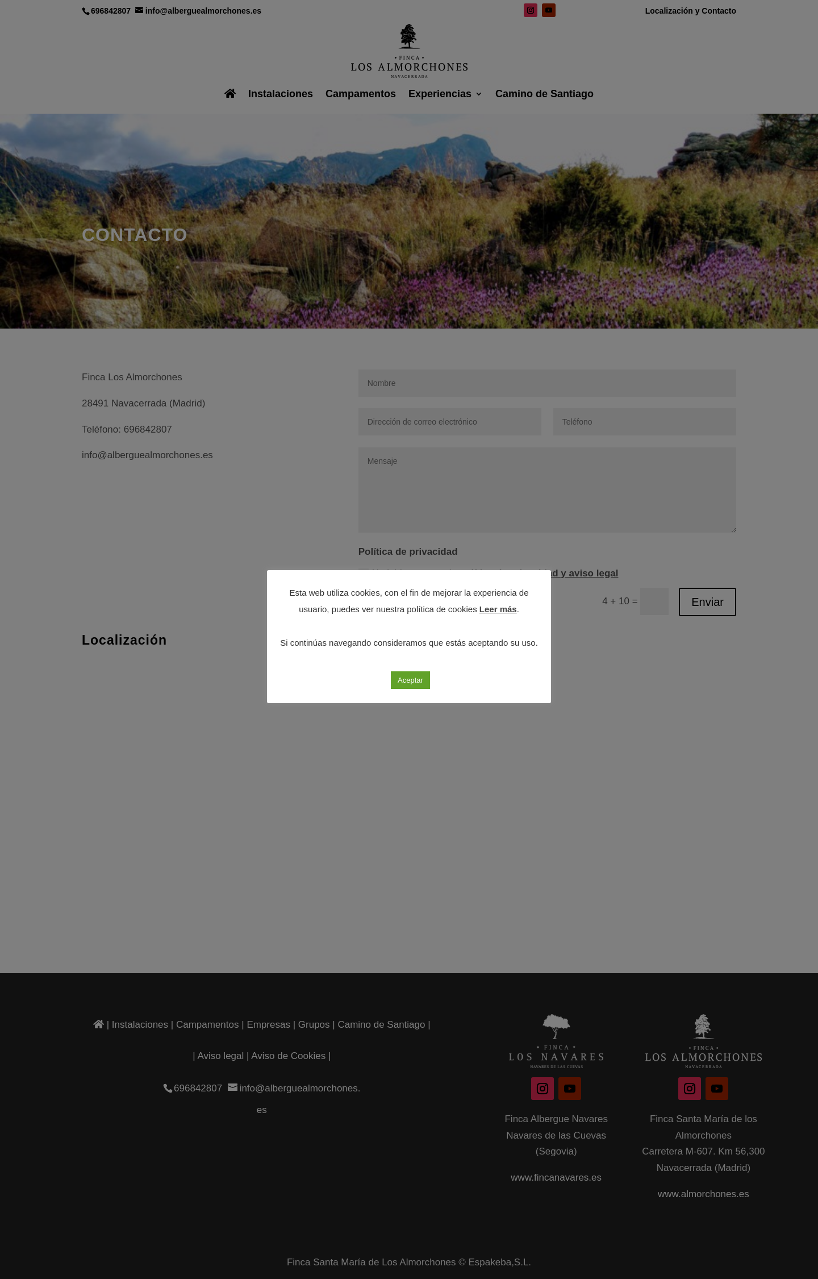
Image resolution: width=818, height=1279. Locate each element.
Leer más (498, 609)
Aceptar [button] (410, 680)
